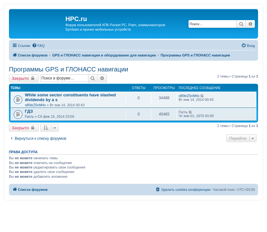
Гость (29, 116)
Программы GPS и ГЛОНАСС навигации (68, 69)
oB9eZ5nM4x (35, 105)
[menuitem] (38, 45)
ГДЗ (29, 111)
